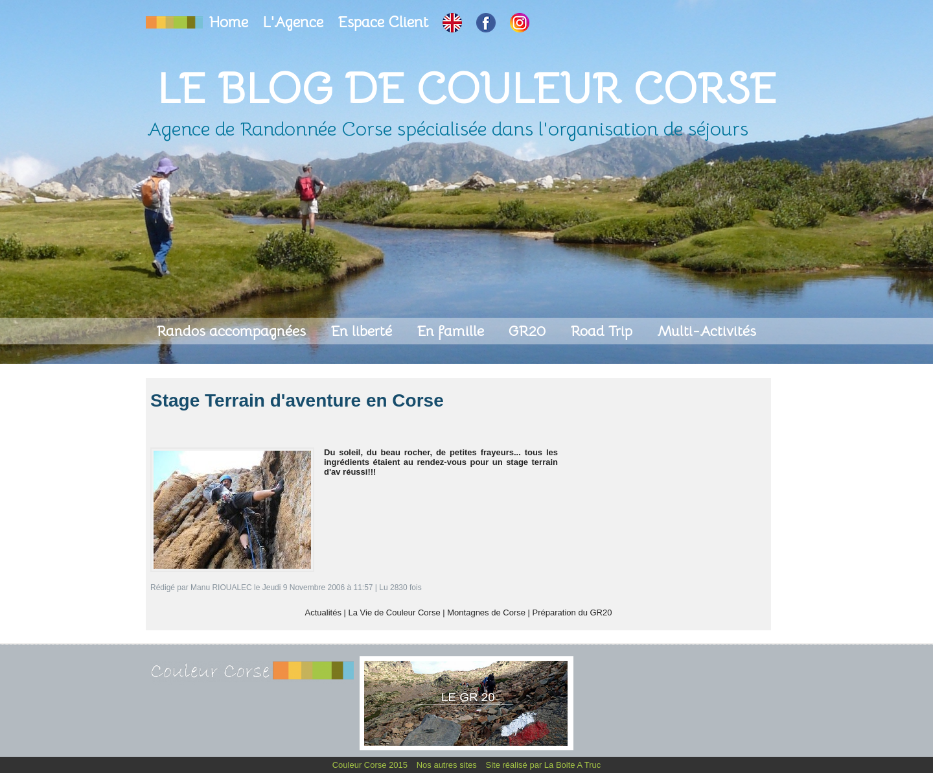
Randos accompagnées (233, 331)
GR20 (529, 331)
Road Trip (603, 331)
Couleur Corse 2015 (371, 765)
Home (230, 22)
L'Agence (294, 22)
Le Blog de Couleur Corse (466, 88)
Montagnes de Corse (486, 612)
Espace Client (385, 22)
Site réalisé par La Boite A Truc (543, 765)
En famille (452, 331)
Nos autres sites (448, 765)
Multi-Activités (706, 331)
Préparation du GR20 (572, 612)
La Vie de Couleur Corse (395, 612)
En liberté (363, 331)
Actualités (323, 612)
